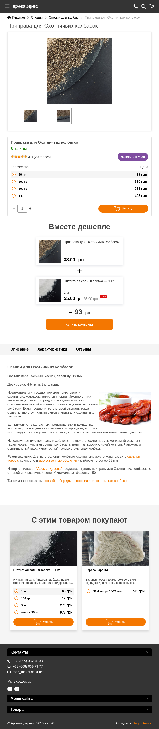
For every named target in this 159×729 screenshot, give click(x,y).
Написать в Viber (133, 156)
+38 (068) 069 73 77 (25, 666)
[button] (7, 6)
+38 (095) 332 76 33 (25, 661)
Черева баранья (97, 570)
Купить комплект (79, 324)
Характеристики (52, 349)
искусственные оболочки (58, 460)
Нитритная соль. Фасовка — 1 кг (36, 570)
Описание (19, 349)
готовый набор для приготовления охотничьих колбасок (85, 481)
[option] (79, 71)
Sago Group (142, 723)
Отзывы (83, 349)
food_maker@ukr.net (25, 672)
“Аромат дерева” (49, 469)
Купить (123, 209)
